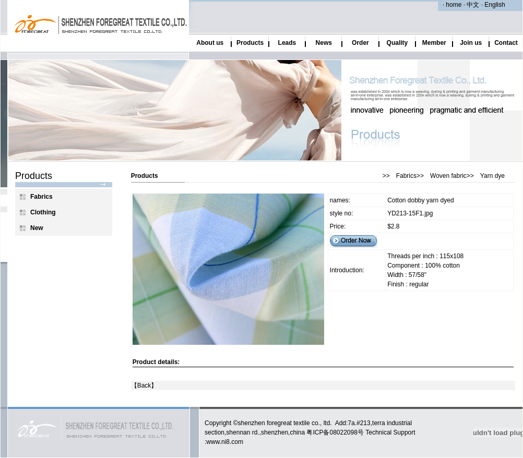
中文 (472, 4)
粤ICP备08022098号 (334, 432)
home (453, 4)
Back (144, 385)
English (494, 4)
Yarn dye (492, 175)
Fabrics (406, 175)
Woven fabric (448, 175)
